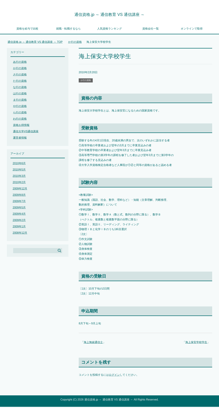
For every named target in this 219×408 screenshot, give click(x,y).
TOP (35, 43)
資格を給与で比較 (27, 29)
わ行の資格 (20, 119)
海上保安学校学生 (196, 343)
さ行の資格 (20, 75)
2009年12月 (20, 189)
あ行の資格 (20, 63)
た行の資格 (20, 82)
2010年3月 (19, 177)
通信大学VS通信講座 (25, 132)
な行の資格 (20, 88)
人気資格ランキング (109, 29)
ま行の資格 (20, 101)
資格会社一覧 (150, 29)
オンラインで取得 (192, 29)
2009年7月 (19, 202)
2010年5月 (19, 170)
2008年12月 (20, 234)
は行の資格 (20, 94)
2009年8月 (19, 196)
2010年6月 (19, 164)
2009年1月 (19, 227)
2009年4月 (19, 215)
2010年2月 (19, 183)
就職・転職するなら (68, 29)
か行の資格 (86, 81)
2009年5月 (19, 208)
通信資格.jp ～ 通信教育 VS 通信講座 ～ (109, 14)
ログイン (114, 376)
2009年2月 (19, 221)
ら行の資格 (20, 113)
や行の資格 (20, 107)
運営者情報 (20, 138)
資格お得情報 (21, 126)
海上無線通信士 (93, 343)
